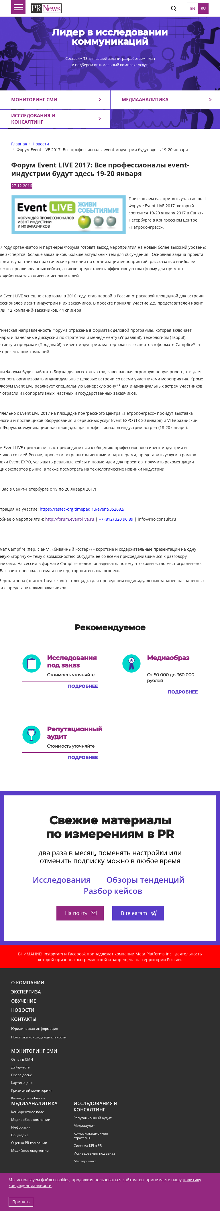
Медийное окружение (30, 1150)
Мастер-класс (85, 1161)
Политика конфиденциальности (38, 1037)
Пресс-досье (21, 1075)
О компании (27, 983)
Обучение (23, 1001)
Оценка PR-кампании (29, 1143)
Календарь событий (28, 1098)
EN (192, 8)
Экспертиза (26, 992)
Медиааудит (84, 1125)
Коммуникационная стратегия (91, 1135)
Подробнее (83, 686)
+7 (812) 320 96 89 (116, 519)
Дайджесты (20, 1067)
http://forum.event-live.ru (69, 519)
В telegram (139, 913)
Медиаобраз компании (30, 1119)
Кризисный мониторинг (31, 1090)
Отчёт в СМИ (22, 1059)
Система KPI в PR (88, 1145)
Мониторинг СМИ (34, 99)
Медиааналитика (145, 99)
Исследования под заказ (94, 1153)
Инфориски (21, 1127)
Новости (22, 1010)
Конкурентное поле (27, 1112)
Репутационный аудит (93, 1118)
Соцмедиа (20, 1135)
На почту (81, 913)
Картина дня (22, 1082)
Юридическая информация (34, 1028)
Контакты (23, 1019)
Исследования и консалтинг (33, 118)
